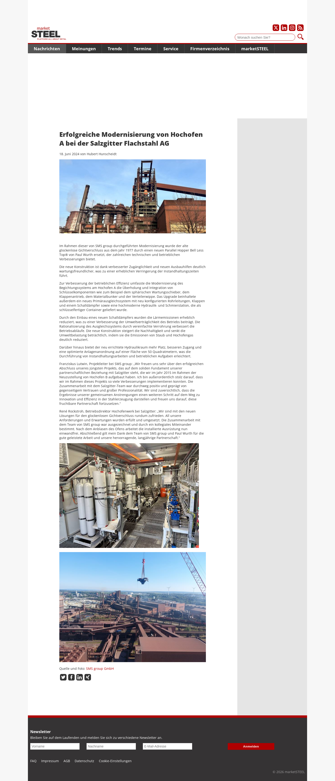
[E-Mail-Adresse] (167, 746)
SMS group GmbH (100, 668)
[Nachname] (111, 746)
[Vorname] (55, 746)
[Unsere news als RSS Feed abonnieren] (300, 27)
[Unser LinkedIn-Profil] (284, 27)
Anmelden (251, 746)
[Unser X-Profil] (276, 27)
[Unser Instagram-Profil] (292, 27)
